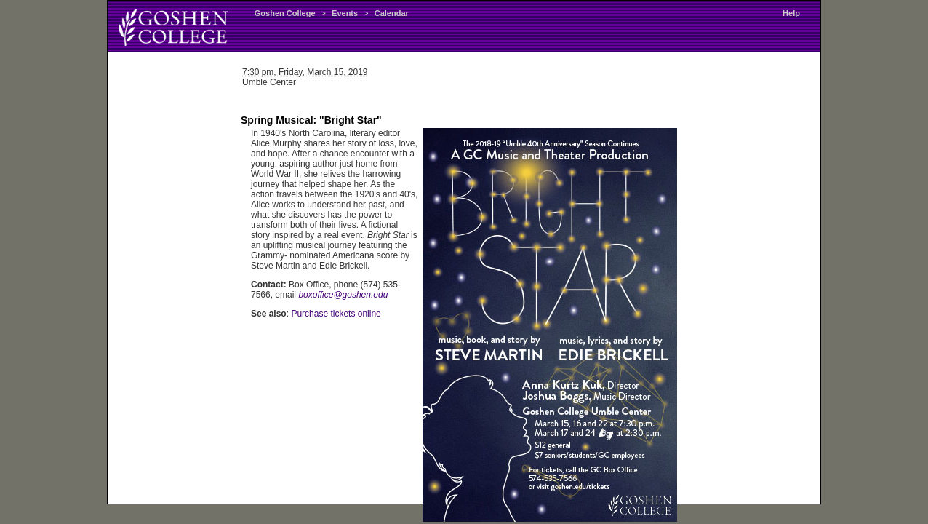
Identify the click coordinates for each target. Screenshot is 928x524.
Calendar (392, 13)
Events (345, 13)
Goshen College (285, 13)
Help (791, 13)
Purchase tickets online (335, 314)
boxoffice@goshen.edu (343, 295)
